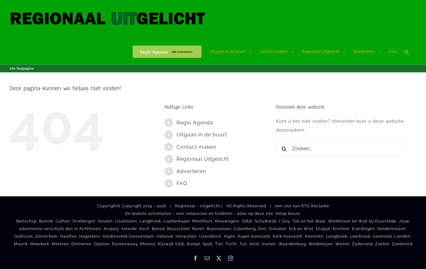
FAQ (182, 183)
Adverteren (191, 171)
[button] (407, 51)
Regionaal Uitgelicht (203, 159)
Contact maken (196, 147)
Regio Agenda (195, 123)
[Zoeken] (284, 149)
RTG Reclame (315, 206)
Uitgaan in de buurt (202, 135)
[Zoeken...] (340, 149)
